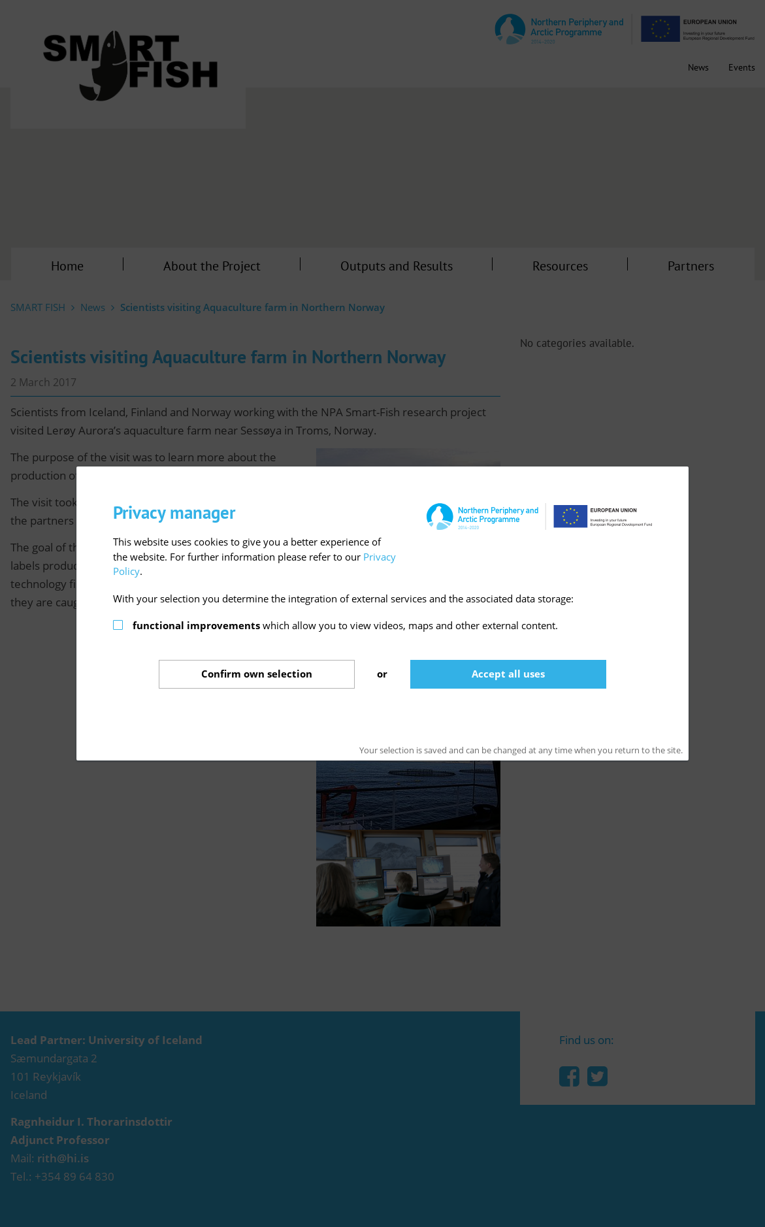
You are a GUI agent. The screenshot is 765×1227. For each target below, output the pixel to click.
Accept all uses (508, 673)
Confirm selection (256, 673)
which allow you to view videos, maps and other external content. (345, 625)
